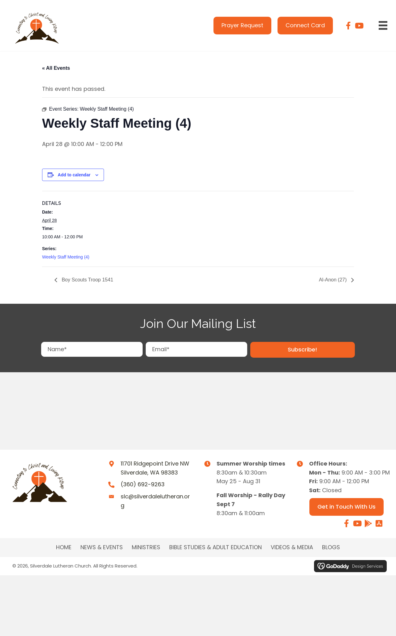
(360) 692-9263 (143, 484)
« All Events (56, 68)
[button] (302, 350)
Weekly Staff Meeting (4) (65, 256)
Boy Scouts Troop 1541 (86, 279)
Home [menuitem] (63, 547)
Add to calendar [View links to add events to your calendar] (74, 174)
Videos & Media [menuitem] (292, 547)
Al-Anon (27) (333, 279)
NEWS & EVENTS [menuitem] (101, 547)
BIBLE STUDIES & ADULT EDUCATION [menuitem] (215, 547)
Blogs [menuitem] (331, 547)
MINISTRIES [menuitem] (146, 547)
